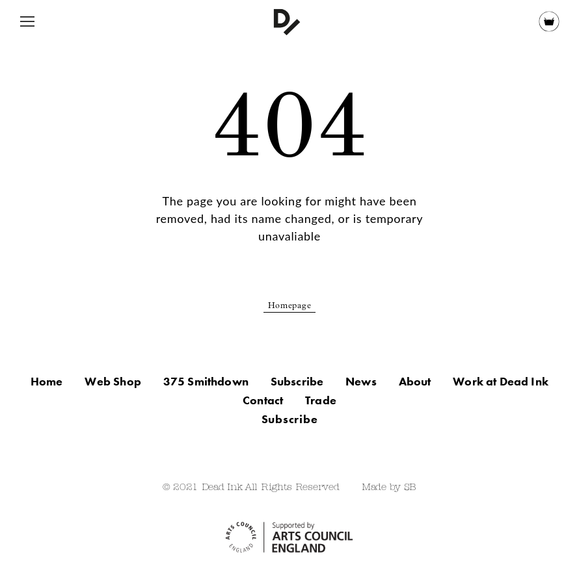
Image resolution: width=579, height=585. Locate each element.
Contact (263, 400)
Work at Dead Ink (500, 381)
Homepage (290, 306)
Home (47, 381)
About (415, 381)
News (361, 381)
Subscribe (297, 381)
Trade (320, 400)
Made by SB (389, 488)
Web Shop (113, 381)
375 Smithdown (206, 381)
